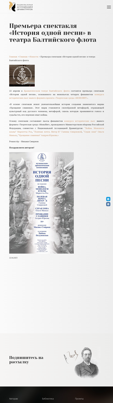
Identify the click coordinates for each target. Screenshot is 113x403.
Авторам (13, 398)
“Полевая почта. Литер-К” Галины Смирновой (57, 131)
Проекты (79, 398)
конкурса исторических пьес (79, 121)
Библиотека (48, 398)
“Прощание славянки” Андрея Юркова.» (38, 135)
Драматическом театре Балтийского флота (47, 90)
